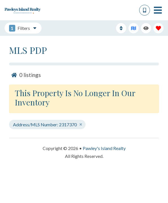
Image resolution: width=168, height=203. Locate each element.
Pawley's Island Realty (104, 148)
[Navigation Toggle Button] (157, 10)
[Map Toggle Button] (133, 28)
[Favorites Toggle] (158, 28)
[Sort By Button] (121, 28)
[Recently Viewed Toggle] (146, 28)
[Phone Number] (144, 10)
